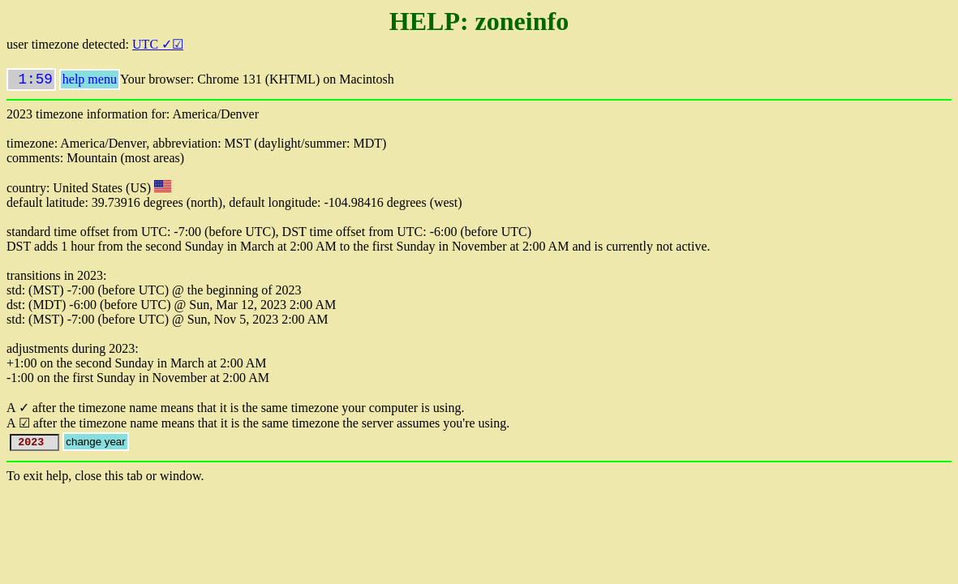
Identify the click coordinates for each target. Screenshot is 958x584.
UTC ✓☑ (157, 44)
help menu (89, 82)
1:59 (31, 81)
